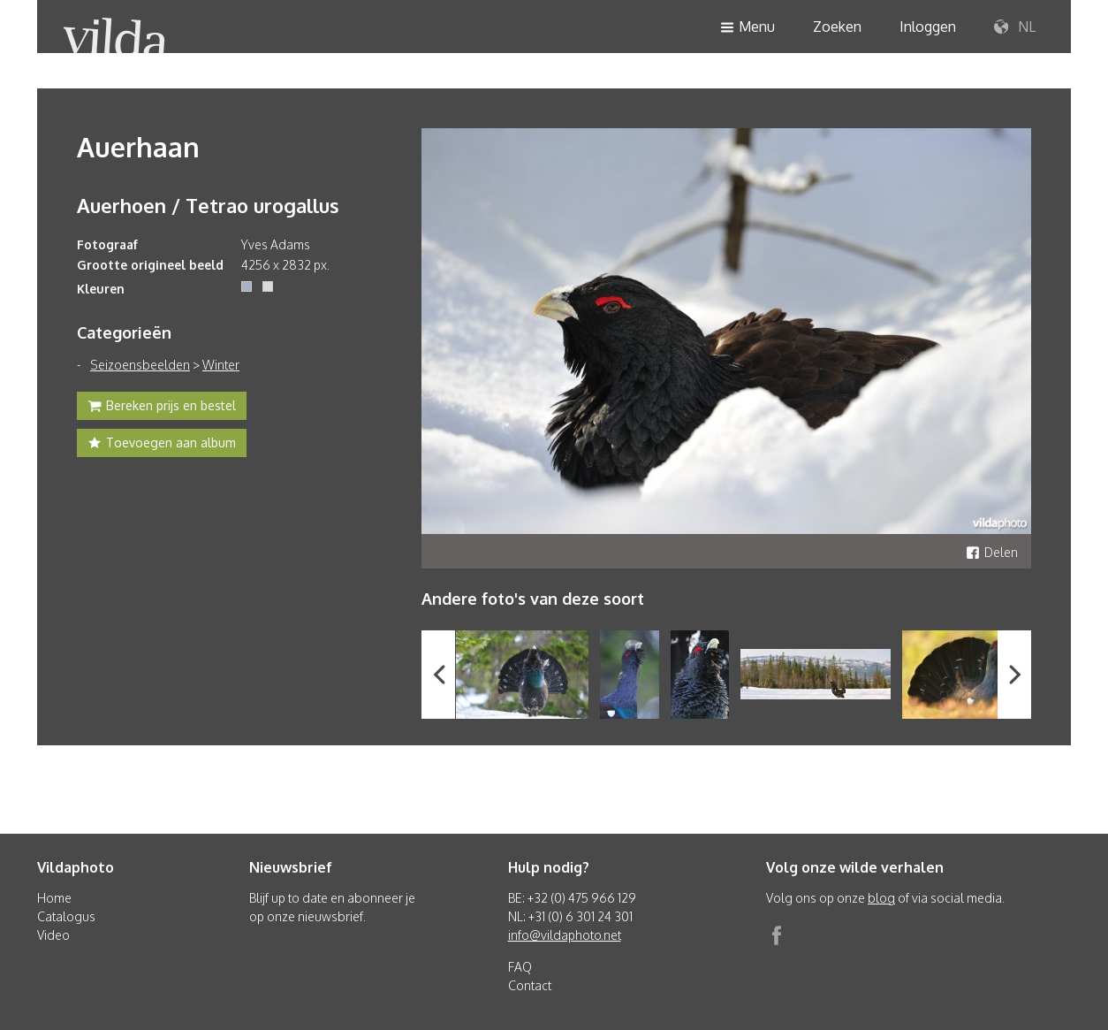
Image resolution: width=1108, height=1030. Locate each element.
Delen (992, 552)
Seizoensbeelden (140, 364)
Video (53, 934)
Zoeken (837, 26)
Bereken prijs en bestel (161, 407)
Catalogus (66, 916)
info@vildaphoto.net (564, 934)
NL (1015, 27)
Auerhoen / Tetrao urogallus (208, 205)
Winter (220, 364)
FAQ (520, 966)
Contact (529, 985)
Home (54, 897)
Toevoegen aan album (161, 444)
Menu (747, 28)
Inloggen (927, 26)
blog (881, 897)
